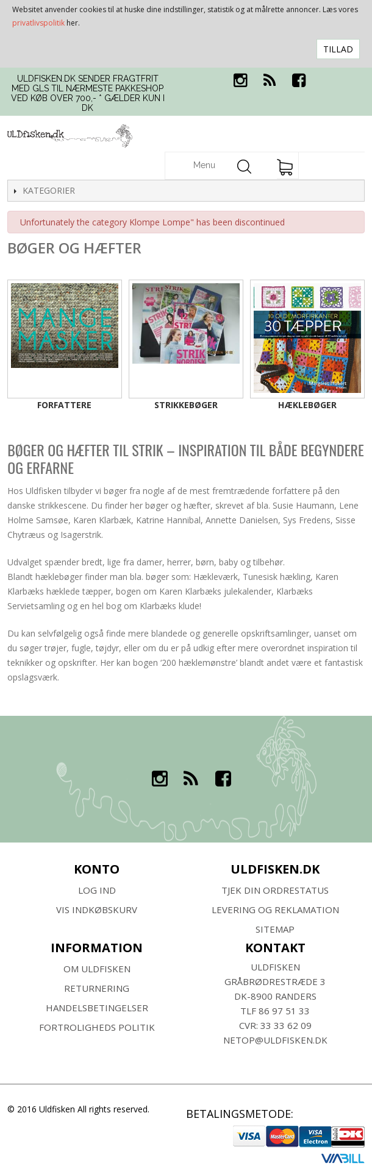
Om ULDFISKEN (97, 969)
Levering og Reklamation (275, 909)
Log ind (97, 890)
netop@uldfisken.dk (275, 1040)
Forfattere (64, 405)
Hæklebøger (307, 405)
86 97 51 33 (284, 1011)
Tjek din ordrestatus (275, 890)
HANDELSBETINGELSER (97, 1008)
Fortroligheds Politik (97, 1027)
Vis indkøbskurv (96, 909)
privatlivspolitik (38, 23)
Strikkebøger (186, 405)
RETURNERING (96, 988)
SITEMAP (275, 929)
